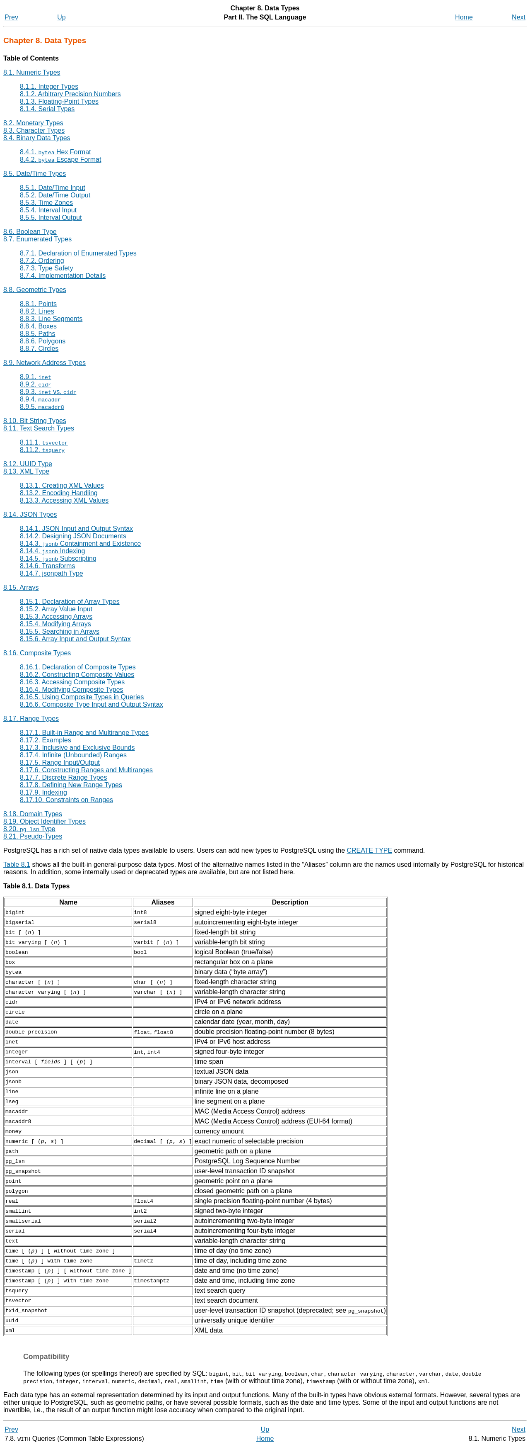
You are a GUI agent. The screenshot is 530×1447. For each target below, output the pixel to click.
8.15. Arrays (21, 587)
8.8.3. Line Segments (51, 318)
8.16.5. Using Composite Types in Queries (82, 696)
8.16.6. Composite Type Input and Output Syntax (91, 704)
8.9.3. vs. (48, 391)
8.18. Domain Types (32, 813)
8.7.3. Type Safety (46, 268)
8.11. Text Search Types (38, 428)
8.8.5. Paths (37, 333)
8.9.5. (42, 406)
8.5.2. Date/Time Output (55, 195)
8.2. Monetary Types (33, 122)
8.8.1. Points (38, 303)
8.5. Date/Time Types (34, 173)
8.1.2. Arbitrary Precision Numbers (70, 93)
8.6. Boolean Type (30, 231)
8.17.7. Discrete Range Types (63, 777)
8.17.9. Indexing (43, 792)
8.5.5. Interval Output (51, 217)
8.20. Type (29, 828)
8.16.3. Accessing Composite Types (72, 682)
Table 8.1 (16, 864)
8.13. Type (26, 471)
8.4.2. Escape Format (60, 159)
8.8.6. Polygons (42, 341)
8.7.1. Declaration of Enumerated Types (78, 253)
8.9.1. (35, 376)
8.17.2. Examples (45, 740)
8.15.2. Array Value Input (56, 609)
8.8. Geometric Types (34, 289)
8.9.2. (35, 384)
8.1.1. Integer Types (49, 86)
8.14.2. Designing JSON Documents (73, 536)
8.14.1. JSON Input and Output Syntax (76, 528)
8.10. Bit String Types (34, 420)
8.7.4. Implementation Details (63, 275)
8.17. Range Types (31, 718)
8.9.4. (40, 399)
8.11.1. (44, 442)
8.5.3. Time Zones (46, 202)
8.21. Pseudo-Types (32, 836)
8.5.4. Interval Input (48, 210)
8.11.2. (42, 449)
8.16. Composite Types (37, 653)
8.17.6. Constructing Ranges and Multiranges (86, 769)
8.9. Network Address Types (44, 362)
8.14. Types (30, 514)
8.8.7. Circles (39, 348)
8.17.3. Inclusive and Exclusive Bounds (77, 747)
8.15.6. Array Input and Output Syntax (75, 638)
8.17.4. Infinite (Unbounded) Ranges (73, 755)
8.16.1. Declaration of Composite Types (78, 667)
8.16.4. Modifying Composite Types (71, 689)
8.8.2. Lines (37, 311)
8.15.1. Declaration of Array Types (70, 601)
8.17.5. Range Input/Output (60, 762)
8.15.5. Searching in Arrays (59, 631)
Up (61, 17)
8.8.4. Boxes (38, 326)
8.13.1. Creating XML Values (62, 485)
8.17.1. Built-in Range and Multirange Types (84, 732)
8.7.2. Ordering (42, 260)
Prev (11, 17)
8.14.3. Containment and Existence (80, 543)
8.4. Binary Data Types (36, 137)
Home (464, 17)
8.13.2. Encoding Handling (59, 492)
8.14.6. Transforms (47, 565)
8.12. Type (27, 463)
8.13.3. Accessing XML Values (64, 500)
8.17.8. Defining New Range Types (71, 784)
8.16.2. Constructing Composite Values (77, 674)
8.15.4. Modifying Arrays (55, 623)
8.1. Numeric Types (31, 72)
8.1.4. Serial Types (47, 108)
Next (518, 17)
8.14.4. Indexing (52, 550)
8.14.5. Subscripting (58, 558)
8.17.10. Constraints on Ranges (66, 799)
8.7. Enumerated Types (37, 239)
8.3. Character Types (34, 130)
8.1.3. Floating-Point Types (59, 101)
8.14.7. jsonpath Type (51, 573)
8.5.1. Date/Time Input (52, 187)
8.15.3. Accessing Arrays (56, 616)
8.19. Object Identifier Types (44, 821)
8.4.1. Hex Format (55, 152)
